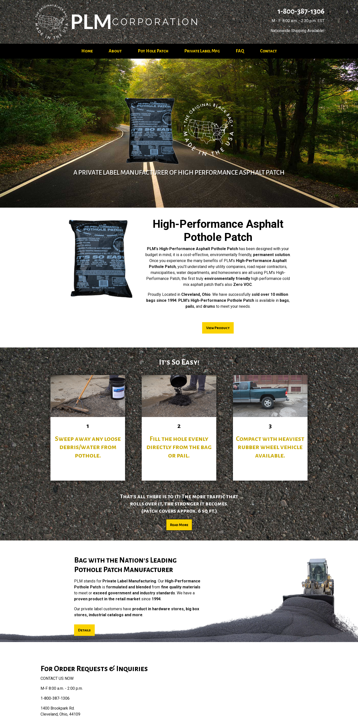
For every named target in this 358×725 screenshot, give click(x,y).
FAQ (240, 51)
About (115, 51)
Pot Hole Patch (153, 51)
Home (87, 51)
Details (84, 630)
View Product (218, 328)
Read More (179, 525)
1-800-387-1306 (300, 11)
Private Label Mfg (202, 51)
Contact (268, 51)
